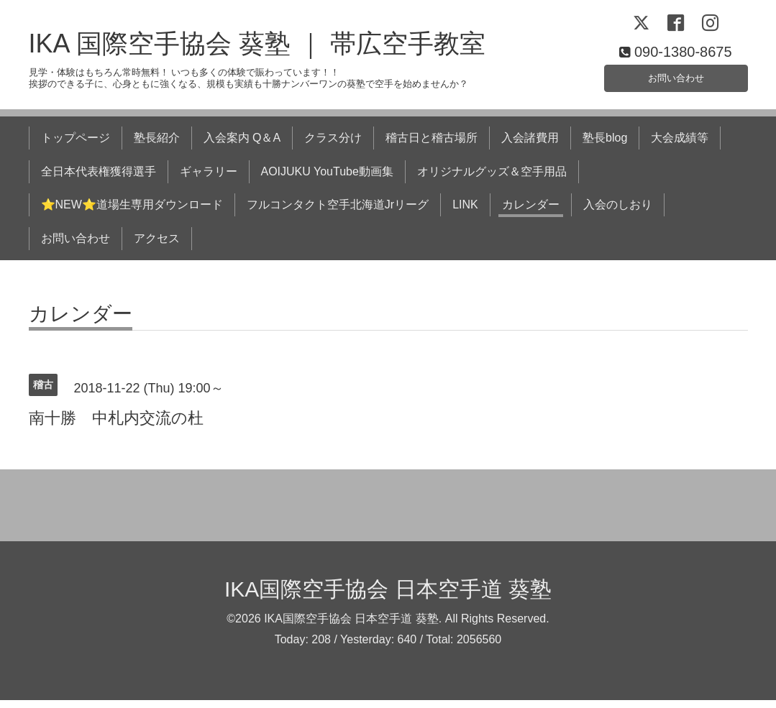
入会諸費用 (530, 145)
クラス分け (333, 145)
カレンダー (531, 212)
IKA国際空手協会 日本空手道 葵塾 (388, 596)
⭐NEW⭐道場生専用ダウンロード (132, 212)
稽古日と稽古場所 (431, 145)
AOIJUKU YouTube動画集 (327, 179)
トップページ (75, 145)
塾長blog (605, 145)
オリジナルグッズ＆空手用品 (492, 179)
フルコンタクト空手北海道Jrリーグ (338, 212)
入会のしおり (617, 212)
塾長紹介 (157, 145)
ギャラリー (208, 179)
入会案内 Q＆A (242, 145)
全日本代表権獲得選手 (98, 179)
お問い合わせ (676, 82)
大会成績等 (679, 145)
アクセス (157, 245)
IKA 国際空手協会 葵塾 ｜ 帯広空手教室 (257, 51)
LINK (465, 212)
